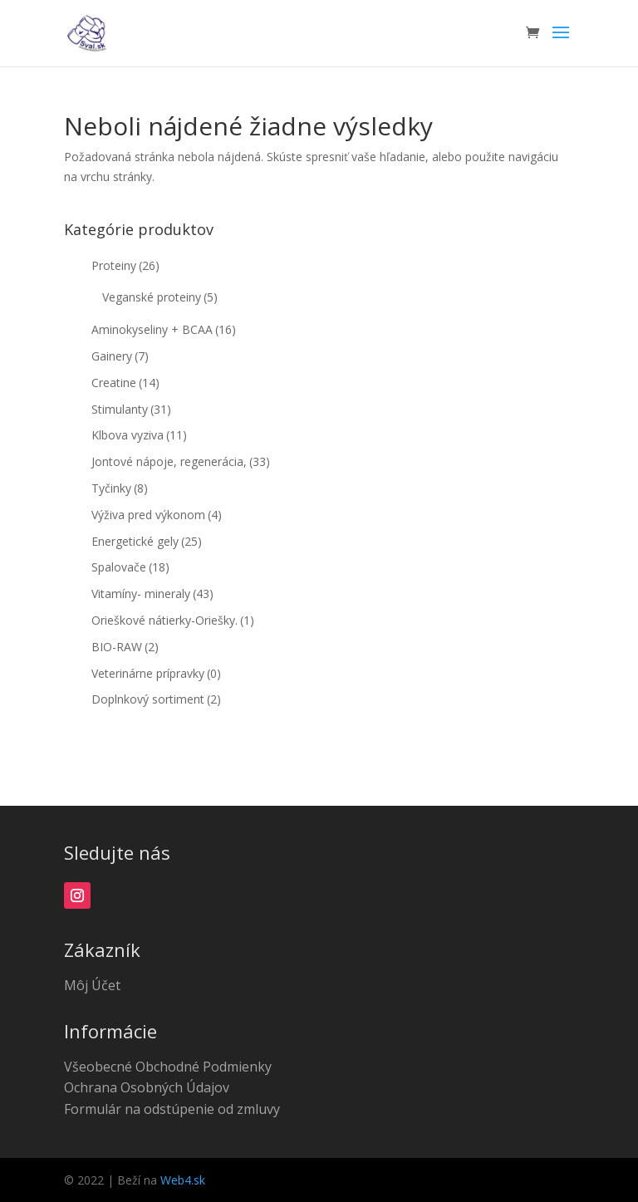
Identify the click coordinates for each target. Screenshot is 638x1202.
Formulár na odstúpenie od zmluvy (172, 1109)
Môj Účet (92, 985)
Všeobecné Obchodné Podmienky (168, 1066)
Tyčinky (119, 488)
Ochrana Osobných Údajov (146, 1087)
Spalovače (130, 567)
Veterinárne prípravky (156, 673)
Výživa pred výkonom (156, 515)
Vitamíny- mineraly (152, 593)
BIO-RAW (125, 647)
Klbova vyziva (139, 435)
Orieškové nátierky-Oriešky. (172, 620)
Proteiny (125, 265)
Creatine (125, 382)
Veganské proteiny (160, 297)
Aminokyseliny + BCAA (163, 329)
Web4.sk (182, 1180)
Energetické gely (146, 541)
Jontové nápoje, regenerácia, (180, 461)
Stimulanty (131, 409)
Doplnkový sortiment (156, 699)
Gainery (120, 356)
